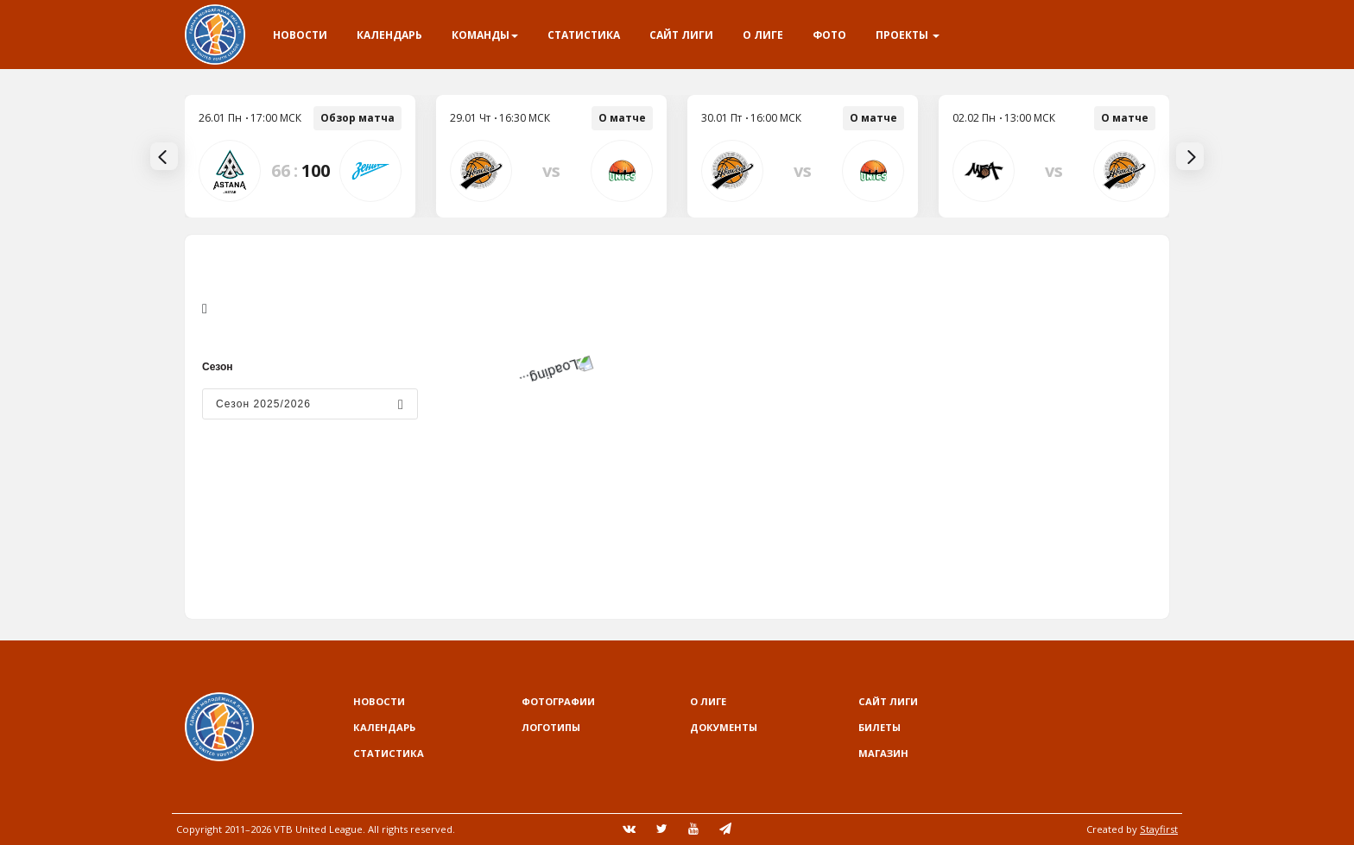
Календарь (389, 35)
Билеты (879, 727)
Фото (829, 35)
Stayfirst (1159, 829)
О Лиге (763, 35)
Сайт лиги (681, 35)
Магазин (883, 753)
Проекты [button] (908, 35)
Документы (723, 727)
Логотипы (551, 727)
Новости (300, 35)
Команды (485, 35)
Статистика (583, 35)
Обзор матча (357, 117)
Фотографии (558, 701)
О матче (622, 117)
